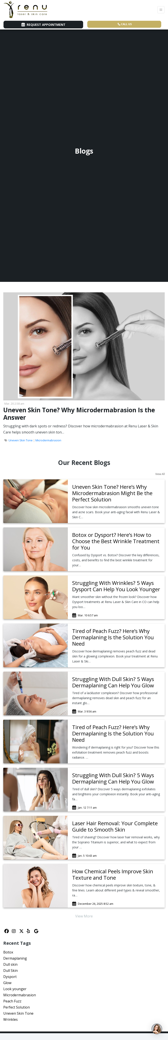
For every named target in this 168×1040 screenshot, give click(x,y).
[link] (116, 493)
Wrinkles (10, 1019)
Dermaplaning (15, 958)
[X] (21, 931)
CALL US (125, 24)
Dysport (10, 976)
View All (160, 474)
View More (84, 916)
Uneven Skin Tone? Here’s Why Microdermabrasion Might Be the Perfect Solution (112, 493)
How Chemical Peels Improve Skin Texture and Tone (112, 874)
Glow (7, 982)
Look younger (14, 988)
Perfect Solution (16, 1007)
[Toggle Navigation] (160, 9)
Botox (8, 952)
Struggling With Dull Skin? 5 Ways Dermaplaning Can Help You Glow (113, 682)
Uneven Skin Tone (21, 440)
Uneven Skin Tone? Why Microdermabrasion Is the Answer (79, 413)
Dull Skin (10, 970)
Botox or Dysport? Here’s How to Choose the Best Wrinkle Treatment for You (115, 541)
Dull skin (10, 964)
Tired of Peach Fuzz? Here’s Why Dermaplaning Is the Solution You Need (113, 637)
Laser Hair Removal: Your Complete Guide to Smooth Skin (115, 826)
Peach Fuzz (12, 1001)
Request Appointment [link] (43, 25)
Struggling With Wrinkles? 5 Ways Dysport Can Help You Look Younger (116, 586)
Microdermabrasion (48, 440)
